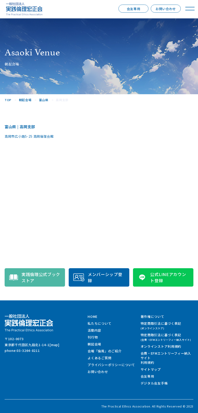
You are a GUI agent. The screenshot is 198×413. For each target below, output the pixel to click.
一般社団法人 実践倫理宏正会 (24, 8)
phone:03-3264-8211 (22, 350)
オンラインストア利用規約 (161, 346)
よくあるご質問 (99, 358)
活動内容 (94, 330)
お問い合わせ (166, 8)
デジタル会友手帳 (154, 383)
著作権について (152, 316)
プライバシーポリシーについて (111, 364)
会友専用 (133, 8)
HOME (93, 316)
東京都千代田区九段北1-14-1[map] (32, 344)
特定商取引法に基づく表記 (161, 325)
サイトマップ (151, 369)
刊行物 (93, 337)
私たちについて (99, 323)
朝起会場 (94, 344)
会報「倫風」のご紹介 (104, 351)
